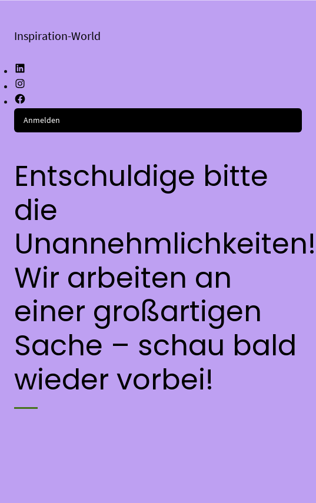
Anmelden (42, 120)
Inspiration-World (57, 35)
